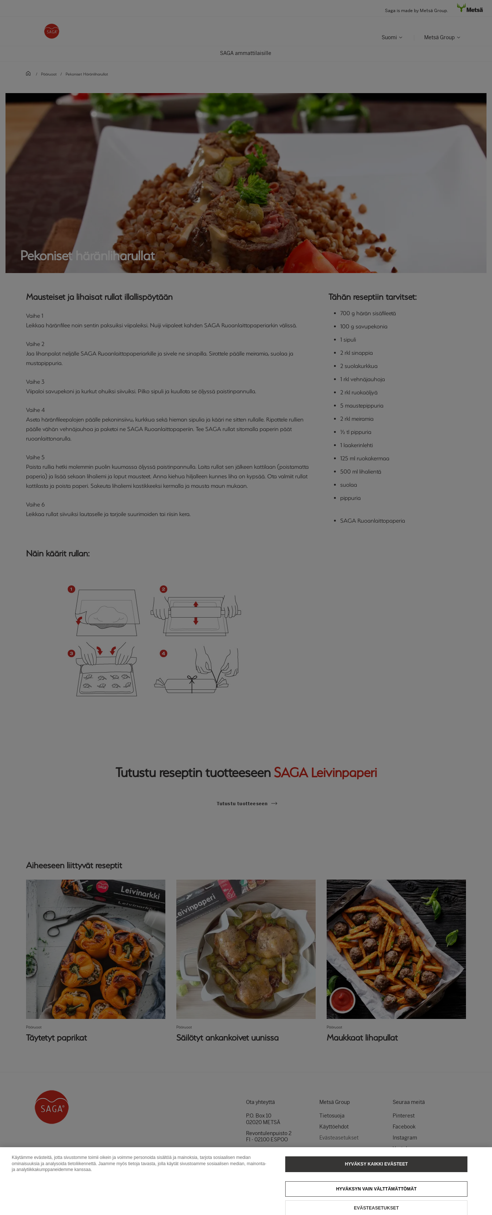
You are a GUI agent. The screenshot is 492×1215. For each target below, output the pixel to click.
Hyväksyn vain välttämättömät (376, 1194)
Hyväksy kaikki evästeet (376, 1169)
